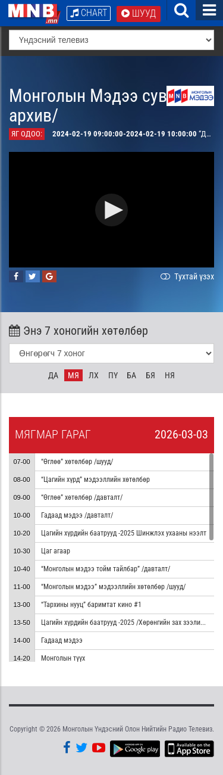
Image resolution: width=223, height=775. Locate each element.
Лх (94, 375)
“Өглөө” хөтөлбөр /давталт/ (82, 497)
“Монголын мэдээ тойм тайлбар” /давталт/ (105, 569)
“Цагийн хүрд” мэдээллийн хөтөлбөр (95, 479)
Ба (131, 375)
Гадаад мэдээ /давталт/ (77, 515)
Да (53, 375)
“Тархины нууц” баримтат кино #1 (91, 604)
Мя (73, 375)
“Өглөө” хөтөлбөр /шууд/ (77, 461)
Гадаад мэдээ (62, 640)
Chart (88, 12)
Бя (150, 375)
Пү (113, 375)
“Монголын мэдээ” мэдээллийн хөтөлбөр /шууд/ (113, 587)
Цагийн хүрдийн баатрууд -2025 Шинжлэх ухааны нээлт (123, 533)
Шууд (138, 13)
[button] (111, 210)
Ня (170, 375)
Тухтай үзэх (186, 276)
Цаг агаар (55, 551)
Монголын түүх (63, 658)
